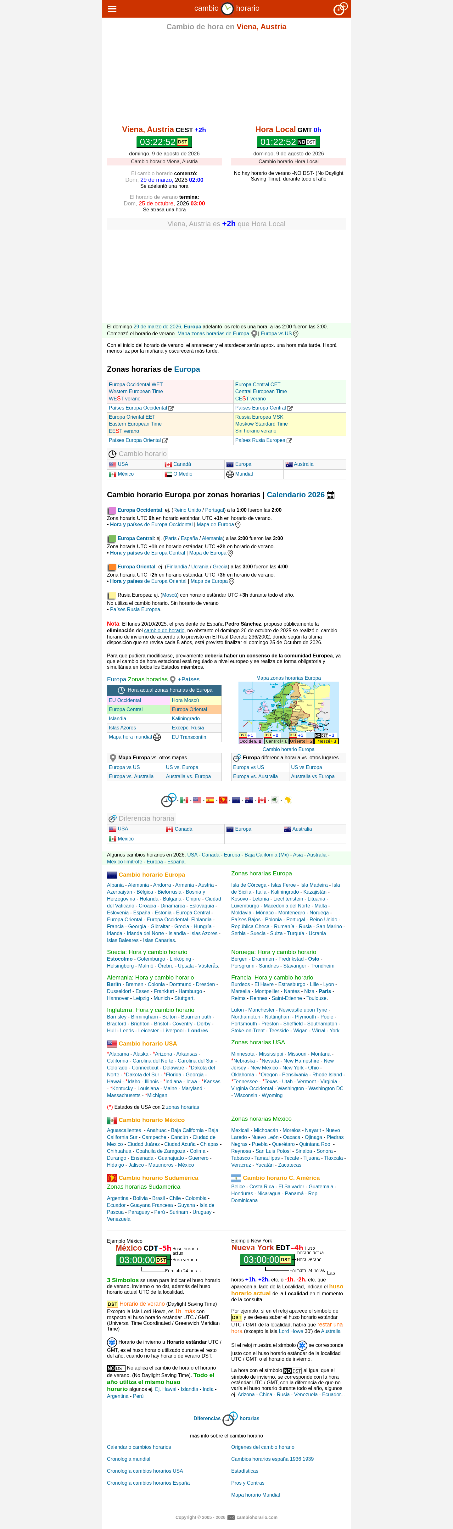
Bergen (239, 959)
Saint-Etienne (287, 998)
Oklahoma (242, 1074)
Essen (142, 991)
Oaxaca (291, 1137)
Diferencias (207, 1418)
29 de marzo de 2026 (157, 326)
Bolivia (140, 1198)
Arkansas (186, 1054)
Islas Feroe (283, 885)
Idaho (134, 1081)
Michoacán (266, 1130)
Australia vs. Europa (188, 776)
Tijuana (311, 1158)
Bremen (134, 984)
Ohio (313, 1067)
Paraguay (139, 1212)
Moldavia (241, 912)
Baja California (187, 1130)
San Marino (329, 926)
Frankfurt (164, 991)
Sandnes (269, 965)
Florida (173, 1074)
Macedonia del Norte (287, 905)
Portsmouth (244, 1023)
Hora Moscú (185, 700)
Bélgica (145, 892)
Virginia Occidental (252, 1088)
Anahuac (156, 1130)
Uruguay (202, 1212)
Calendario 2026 (300, 494)
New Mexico (264, 1067)
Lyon (328, 984)
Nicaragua (269, 1193)
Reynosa (241, 1151)
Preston (270, 1023)
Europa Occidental (167, 919)
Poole (327, 1016)
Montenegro (291, 912)
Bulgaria (172, 898)
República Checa (250, 926)
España (189, 538)
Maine (170, 1088)
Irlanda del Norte (145, 933)
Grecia (220, 566)
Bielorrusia (170, 892)
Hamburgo (190, 991)
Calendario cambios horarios (139, 1447)
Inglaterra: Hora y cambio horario (150, 1010)
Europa (192, 326)
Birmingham (144, 1016)
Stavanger (294, 965)
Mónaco (265, 912)
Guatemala (321, 1186)
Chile (175, 1198)
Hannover (118, 998)
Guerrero (198, 1158)
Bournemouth (196, 1016)
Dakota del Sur (142, 1074)
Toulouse (316, 998)
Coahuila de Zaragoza (160, 1151)
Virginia (328, 1081)
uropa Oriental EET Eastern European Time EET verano (135, 424)
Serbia (238, 933)
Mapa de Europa (219, 524)
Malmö (146, 965)
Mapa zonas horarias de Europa (217, 333)
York (334, 1030)
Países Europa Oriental (138, 440)
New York (293, 1067)
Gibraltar (160, 926)
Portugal (214, 510)
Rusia (305, 926)
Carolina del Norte (152, 1060)
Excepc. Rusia (188, 727)
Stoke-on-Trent (248, 1030)
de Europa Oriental (148, 581)
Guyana (186, 1205)
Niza (309, 991)
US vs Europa (306, 767)
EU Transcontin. (190, 737)
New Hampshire (301, 1060)
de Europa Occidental (151, 524)
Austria (206, 885)
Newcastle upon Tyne (303, 1010)
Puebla (260, 1144)
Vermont (306, 1081)
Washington (290, 1088)
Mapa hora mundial (135, 736)
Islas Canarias (159, 940)
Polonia (273, 919)
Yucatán (264, 1165)
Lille (314, 984)
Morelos (292, 1130)
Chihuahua (119, 1151)
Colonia (156, 984)
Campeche (154, 1137)
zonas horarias (182, 1107)
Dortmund (180, 984)
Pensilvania (295, 1074)
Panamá (294, 1193)
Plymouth (305, 1016)
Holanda (149, 898)
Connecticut (145, 1067)
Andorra (162, 885)
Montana (320, 1054)
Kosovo (239, 898)
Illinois (152, 1081)
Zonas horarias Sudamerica (143, 1186)
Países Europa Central (264, 407)
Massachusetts (124, 1095)
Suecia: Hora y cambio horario (147, 952)
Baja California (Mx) (267, 854)
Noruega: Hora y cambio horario (273, 952)
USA (118, 464)
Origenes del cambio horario (262, 1447)
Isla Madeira (314, 885)
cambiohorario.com (257, 1517)
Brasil (158, 1198)
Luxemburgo (245, 905)
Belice (238, 1186)
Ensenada (142, 1158)
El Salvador (291, 1186)
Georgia (137, 926)
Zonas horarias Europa (261, 873)
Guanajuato (171, 1158)
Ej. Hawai (165, 1389)
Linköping (180, 959)
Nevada (270, 1060)
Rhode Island (327, 1074)
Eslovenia (118, 912)
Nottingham (278, 1016)
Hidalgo (115, 1165)
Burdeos (240, 984)
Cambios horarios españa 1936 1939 (272, 1459)
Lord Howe (291, 1331)
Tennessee (245, 1081)
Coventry (182, 1023)
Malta (321, 905)
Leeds (127, 1030)
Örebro (166, 965)
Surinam (178, 1212)
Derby (203, 1023)
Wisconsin (245, 1095)
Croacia (147, 905)
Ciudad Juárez (143, 1144)
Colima (197, 1151)
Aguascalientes (124, 1130)
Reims (238, 998)
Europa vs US (280, 333)
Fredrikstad (291, 959)
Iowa (191, 1081)
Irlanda (114, 933)
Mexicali (240, 1130)
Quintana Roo (314, 1144)
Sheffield (293, 1023)
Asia (298, 854)
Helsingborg (120, 965)
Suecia (258, 933)
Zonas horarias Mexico (261, 1118)
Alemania (212, 538)
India (208, 1389)
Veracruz (241, 1165)
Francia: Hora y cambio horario (272, 977)
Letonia (261, 898)
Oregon (269, 1074)
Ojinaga (313, 1137)
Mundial (239, 474)
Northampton (245, 1016)
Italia (261, 892)
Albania (115, 885)
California (117, 1060)
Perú (159, 1212)
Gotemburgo (151, 959)
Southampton (322, 1023)
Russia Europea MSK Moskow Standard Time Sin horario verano (261, 423)
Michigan (157, 1095)
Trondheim (322, 965)
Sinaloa (303, 1151)
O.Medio (179, 474)
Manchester (261, 1010)
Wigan (300, 1030)
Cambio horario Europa (289, 749)
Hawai (114, 1081)
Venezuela (119, 1219)
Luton (237, 1010)
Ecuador (116, 1205)
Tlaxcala (333, 1158)
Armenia (184, 885)
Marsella (240, 991)
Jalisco (136, 1165)
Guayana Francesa (151, 1205)
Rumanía (284, 926)
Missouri (297, 1054)
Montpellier (267, 991)
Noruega (319, 912)
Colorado (117, 1067)
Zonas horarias (147, 679)
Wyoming (272, 1095)
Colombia (196, 1198)
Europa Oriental (189, 709)
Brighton (140, 1023)
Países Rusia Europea (264, 440)
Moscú (169, 595)
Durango (116, 1158)
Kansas (212, 1081)
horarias (250, 1418)
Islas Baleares (123, 940)
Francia (115, 926)
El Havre (264, 984)
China (265, 1394)
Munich (162, 998)
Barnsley (116, 1016)
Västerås (208, 965)
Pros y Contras (248, 1483)
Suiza (276, 933)
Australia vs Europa (313, 776)
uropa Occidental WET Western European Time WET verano (136, 391)
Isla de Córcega (248, 885)
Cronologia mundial (128, 1459)
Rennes (258, 998)
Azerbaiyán (119, 892)
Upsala (186, 965)
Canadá (178, 464)
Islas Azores (122, 727)
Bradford (116, 1023)
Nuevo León (264, 1137)
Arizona (163, 1054)
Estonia (163, 912)
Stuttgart (183, 998)
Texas (271, 1081)
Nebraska (244, 1060)
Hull (111, 1030)
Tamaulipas (267, 1158)
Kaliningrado (186, 718)
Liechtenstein (288, 898)
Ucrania (200, 566)
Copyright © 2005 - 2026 (201, 1517)
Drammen (263, 959)
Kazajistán (315, 892)
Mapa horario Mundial (255, 1495)
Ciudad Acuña (180, 1144)
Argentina (118, 1198)
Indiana (173, 1081)
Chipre (193, 898)
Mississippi (271, 1054)
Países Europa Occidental (141, 407)
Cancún (179, 1137)
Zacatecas (289, 1165)
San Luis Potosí (273, 1151)
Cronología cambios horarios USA (145, 1471)
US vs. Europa (182, 767)
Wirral (318, 1030)
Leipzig (141, 998)
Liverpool (173, 1030)
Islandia (117, 718)
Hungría (203, 926)
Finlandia (177, 566)
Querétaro (283, 1144)
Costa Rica (261, 1186)
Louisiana (148, 1088)
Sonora (324, 1151)
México (121, 474)
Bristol (161, 1023)
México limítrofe (124, 861)
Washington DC (325, 1088)
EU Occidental (125, 700)
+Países (188, 679)
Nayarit (313, 1130)
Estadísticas (244, 1471)
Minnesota (242, 1054)
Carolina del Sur (196, 1060)
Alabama (119, 1054)
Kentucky (122, 1088)
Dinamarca (172, 905)
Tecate (291, 1158)
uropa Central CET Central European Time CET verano (261, 391)
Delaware (173, 1067)
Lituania (316, 898)
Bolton (169, 1016)
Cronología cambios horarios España (148, 1483)
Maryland (192, 1088)
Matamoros (161, 1165)
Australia (299, 464)
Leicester (148, 1030)
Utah (287, 1081)
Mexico (121, 838)
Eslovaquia (201, 905)
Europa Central (126, 709)
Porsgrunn (242, 965)
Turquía (296, 933)
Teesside (279, 1030)
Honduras (242, 1193)
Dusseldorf (119, 991)
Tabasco (240, 1158)
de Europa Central (147, 552)
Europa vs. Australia (131, 776)
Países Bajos (245, 919)
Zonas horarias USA (258, 1042)
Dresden (205, 984)
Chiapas (209, 1144)
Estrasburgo (291, 984)
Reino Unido (187, 510)
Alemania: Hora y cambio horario (150, 977)
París (170, 538)
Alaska (140, 1054)
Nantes (292, 991)
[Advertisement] (226, 79)
